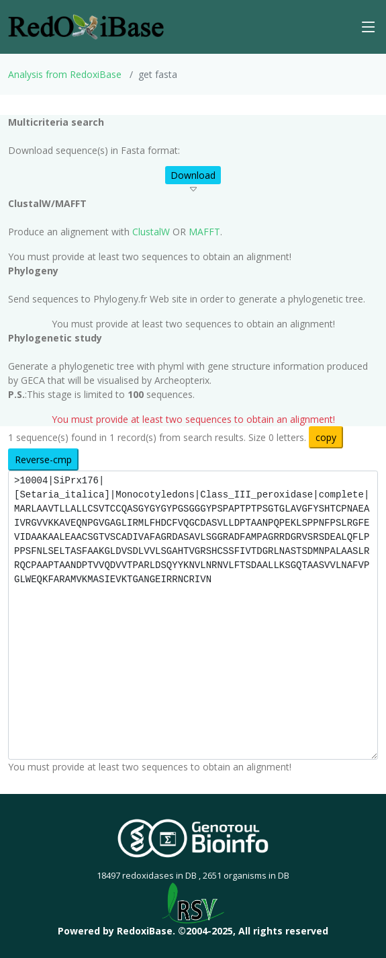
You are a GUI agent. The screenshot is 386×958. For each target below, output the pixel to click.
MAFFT (204, 231)
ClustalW (151, 231)
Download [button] (193, 175)
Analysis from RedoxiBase (65, 74)
